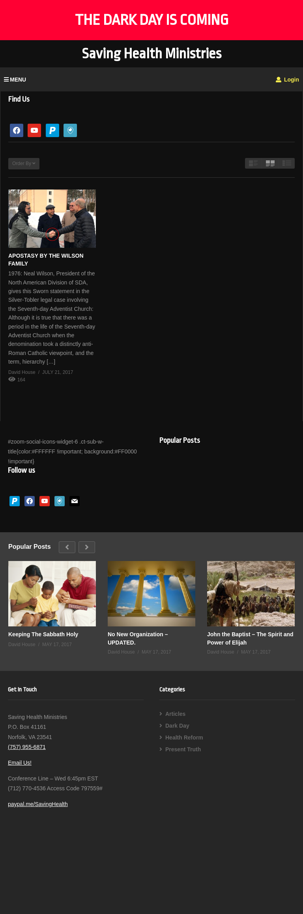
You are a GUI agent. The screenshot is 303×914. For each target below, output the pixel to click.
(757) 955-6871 (27, 747)
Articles (175, 714)
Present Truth (183, 749)
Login (287, 79)
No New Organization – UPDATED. (138, 638)
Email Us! (20, 763)
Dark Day (177, 726)
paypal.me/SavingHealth (38, 804)
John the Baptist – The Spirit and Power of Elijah (250, 638)
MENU (15, 79)
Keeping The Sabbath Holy (43, 634)
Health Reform (184, 737)
